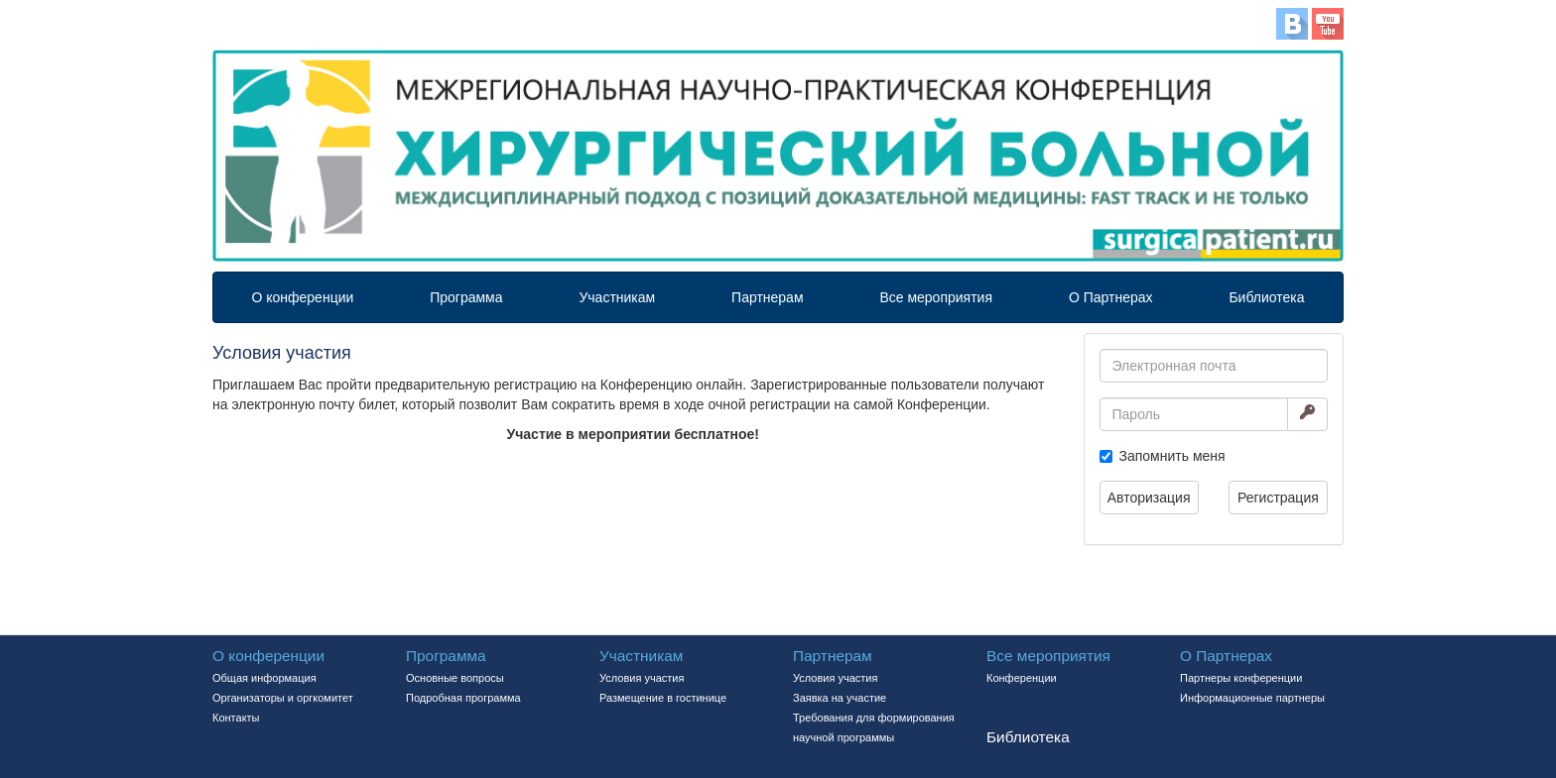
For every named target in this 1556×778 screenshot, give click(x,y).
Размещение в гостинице (662, 698)
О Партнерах (1111, 297)
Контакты (236, 717)
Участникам (617, 297)
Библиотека (1266, 297)
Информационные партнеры (1252, 698)
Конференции (1021, 678)
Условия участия (641, 678)
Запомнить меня (1172, 456)
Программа (466, 297)
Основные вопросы (455, 678)
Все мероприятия (935, 297)
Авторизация (1149, 497)
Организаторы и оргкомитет (282, 698)
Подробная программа (463, 698)
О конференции (302, 297)
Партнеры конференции (1241, 678)
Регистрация (1278, 497)
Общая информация (264, 678)
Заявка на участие (839, 698)
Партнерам (767, 297)
